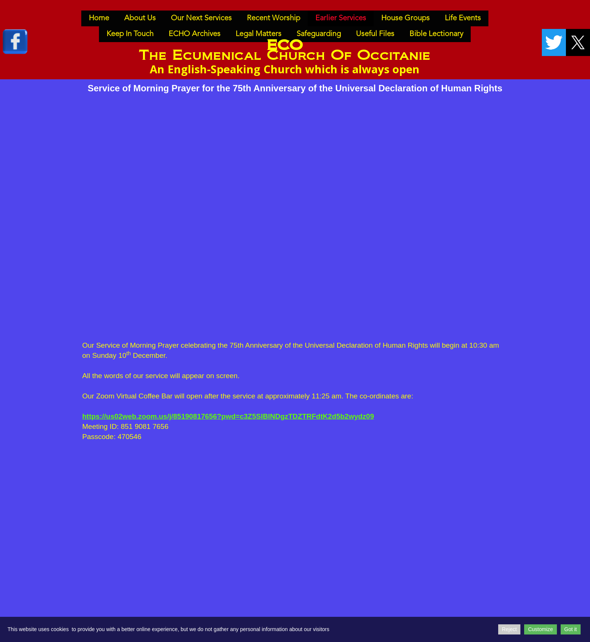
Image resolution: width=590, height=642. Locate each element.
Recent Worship (273, 18)
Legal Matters (258, 34)
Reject (509, 629)
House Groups (405, 18)
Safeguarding (319, 34)
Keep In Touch (130, 34)
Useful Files (375, 34)
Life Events (463, 18)
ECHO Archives (194, 34)
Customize (540, 629)
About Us (140, 18)
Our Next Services (201, 18)
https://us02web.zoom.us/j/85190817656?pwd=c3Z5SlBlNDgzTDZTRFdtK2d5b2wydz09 (228, 416)
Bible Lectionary (436, 34)
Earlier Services (340, 18)
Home (99, 18)
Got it (570, 629)
